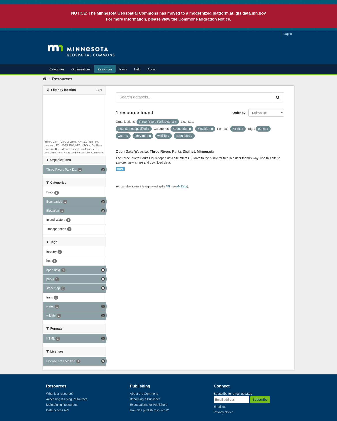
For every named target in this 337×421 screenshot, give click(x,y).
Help (137, 69)
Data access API (57, 410)
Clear (98, 90)
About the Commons (144, 393)
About (152, 69)
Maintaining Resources (61, 404)
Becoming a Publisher (145, 399)
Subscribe (260, 399)
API (168, 186)
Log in (287, 34)
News (123, 69)
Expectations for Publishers (148, 404)
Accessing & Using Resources (67, 399)
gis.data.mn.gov (251, 13)
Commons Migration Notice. (204, 19)
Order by (238, 113)
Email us (220, 406)
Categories (56, 69)
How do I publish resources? (149, 410)
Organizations (80, 69)
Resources (104, 69)
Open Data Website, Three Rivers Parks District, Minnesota (165, 151)
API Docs (181, 186)
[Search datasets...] (194, 97)
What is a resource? (60, 393)
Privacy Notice (223, 412)
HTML (120, 169)
